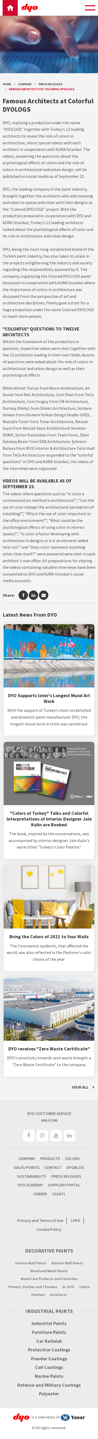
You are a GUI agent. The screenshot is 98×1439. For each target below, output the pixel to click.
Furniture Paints (49, 1332)
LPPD (75, 1220)
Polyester (49, 1394)
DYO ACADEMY (30, 1184)
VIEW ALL (80, 1087)
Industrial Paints (49, 1323)
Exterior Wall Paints (67, 1263)
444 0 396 (49, 1120)
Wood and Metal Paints (49, 1271)
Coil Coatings (49, 1367)
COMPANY (26, 1158)
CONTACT (53, 1167)
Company (25, 84)
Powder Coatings (49, 1359)
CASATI (58, 1193)
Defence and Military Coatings (49, 1385)
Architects (58, 1294)
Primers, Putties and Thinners (32, 1286)
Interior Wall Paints (31, 1263)
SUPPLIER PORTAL (64, 1184)
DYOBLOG (75, 1167)
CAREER (40, 1193)
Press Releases (50, 84)
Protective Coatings (49, 1350)
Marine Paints (49, 1376)
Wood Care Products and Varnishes (49, 1278)
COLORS (72, 1158)
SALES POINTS (26, 1167)
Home (7, 84)
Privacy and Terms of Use (40, 1220)
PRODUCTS (50, 1158)
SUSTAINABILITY (31, 1176)
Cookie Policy (49, 1229)
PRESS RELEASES (66, 1176)
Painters (38, 1294)
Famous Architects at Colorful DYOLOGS (41, 89)
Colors (84, 1286)
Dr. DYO (68, 1286)
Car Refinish (49, 1341)
